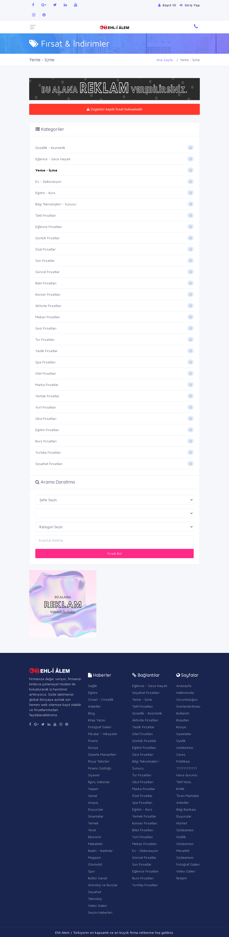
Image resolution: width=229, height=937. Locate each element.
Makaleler (95, 844)
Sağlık (92, 686)
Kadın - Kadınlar (100, 850)
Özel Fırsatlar (45, 249)
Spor (91, 871)
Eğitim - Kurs (45, 193)
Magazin (94, 857)
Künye (181, 727)
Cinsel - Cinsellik (101, 699)
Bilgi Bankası (186, 809)
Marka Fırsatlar (46, 385)
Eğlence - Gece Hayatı (52, 159)
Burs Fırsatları (46, 441)
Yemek (93, 823)
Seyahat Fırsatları (49, 464)
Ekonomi (94, 837)
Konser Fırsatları (47, 294)
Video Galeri (97, 905)
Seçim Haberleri (100, 912)
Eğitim (93, 692)
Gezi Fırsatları (45, 328)
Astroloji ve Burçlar (103, 885)
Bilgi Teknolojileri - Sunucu (55, 204)
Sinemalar (95, 816)
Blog (91, 713)
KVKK (180, 789)
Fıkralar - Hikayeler (102, 734)
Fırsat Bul (114, 553)
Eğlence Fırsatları (48, 226)
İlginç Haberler (99, 782)
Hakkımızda (185, 692)
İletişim (181, 878)
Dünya (93, 747)
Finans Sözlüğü (99, 768)
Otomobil (95, 864)
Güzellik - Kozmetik (50, 147)
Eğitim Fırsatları (47, 430)
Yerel (92, 830)
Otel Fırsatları (45, 373)
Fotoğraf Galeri (99, 727)
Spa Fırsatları (45, 362)
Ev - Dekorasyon (48, 181)
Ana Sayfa (164, 60)
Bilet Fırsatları (45, 283)
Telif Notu (183, 782)
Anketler (94, 706)
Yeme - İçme (46, 170)
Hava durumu (186, 775)
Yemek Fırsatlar (47, 396)
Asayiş (93, 802)
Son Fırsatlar (45, 260)
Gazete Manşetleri (102, 754)
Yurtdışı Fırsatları (48, 452)
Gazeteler (183, 734)
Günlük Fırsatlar (47, 238)
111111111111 (186, 768)
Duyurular (95, 809)
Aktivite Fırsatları (48, 306)
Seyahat (94, 892)
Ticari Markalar (187, 795)
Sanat (92, 795)
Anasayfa (183, 686)
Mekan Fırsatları (47, 317)
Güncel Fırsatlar (47, 272)
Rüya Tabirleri (98, 761)
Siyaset (94, 775)
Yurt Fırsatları (45, 407)
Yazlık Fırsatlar (46, 351)
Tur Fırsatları (44, 339)
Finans (93, 741)
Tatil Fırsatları (45, 215)
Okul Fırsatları (45, 418)
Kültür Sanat (97, 878)
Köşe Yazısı (96, 720)
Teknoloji (95, 899)
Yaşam (93, 789)
